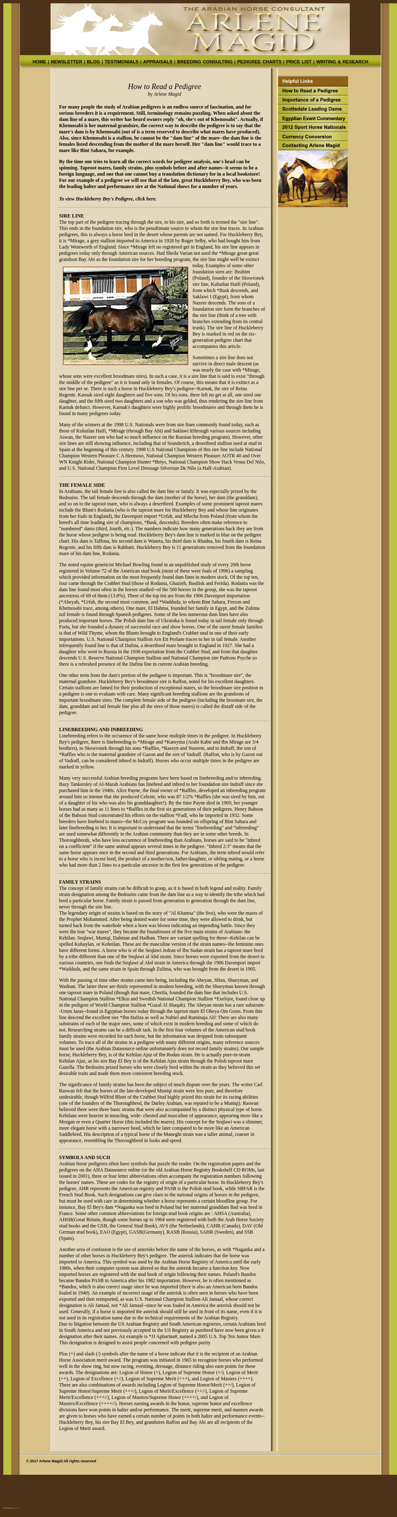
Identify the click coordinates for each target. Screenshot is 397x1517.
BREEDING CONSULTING (203, 61)
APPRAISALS (157, 61)
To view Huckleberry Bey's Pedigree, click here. (108, 199)
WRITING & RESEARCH (341, 61)
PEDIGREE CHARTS (259, 61)
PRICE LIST (298, 61)
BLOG (93, 61)
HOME (39, 61)
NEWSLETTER (66, 61)
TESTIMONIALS (121, 61)
